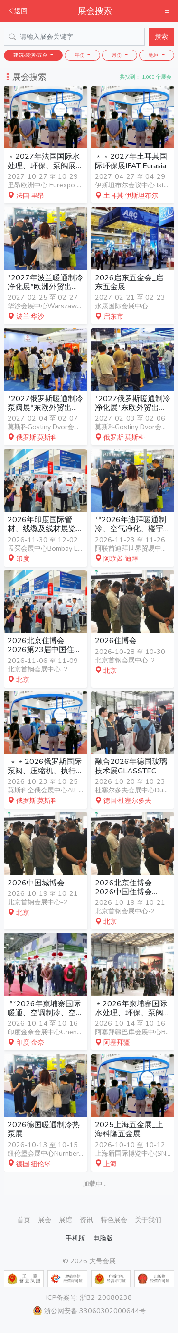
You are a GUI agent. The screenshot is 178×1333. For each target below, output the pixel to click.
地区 (154, 55)
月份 (117, 55)
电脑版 (103, 1238)
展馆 (65, 1219)
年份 (80, 55)
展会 (44, 1219)
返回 (18, 11)
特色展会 (114, 1219)
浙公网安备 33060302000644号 (89, 1310)
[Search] (74, 37)
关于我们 (148, 1219)
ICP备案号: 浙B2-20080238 (89, 1297)
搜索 (161, 36)
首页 (23, 1219)
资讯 (86, 1219)
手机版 (75, 1238)
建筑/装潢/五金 (31, 55)
